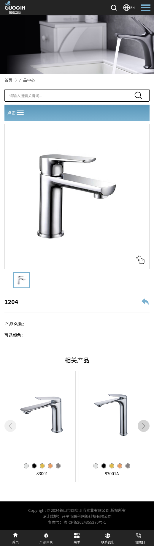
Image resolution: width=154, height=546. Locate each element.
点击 (16, 112)
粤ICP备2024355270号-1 (84, 522)
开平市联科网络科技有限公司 (87, 516)
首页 (8, 80)
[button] (144, 426)
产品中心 (27, 80)
